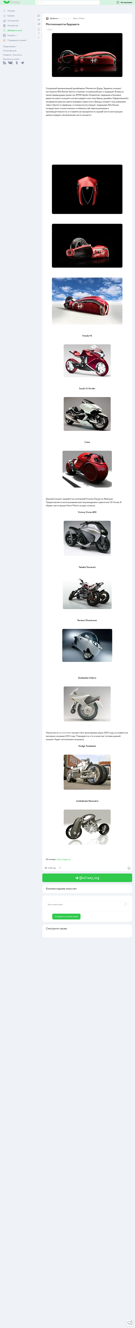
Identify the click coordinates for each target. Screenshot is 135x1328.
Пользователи (9, 50)
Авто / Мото (78, 18)
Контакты (17, 54)
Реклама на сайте (11, 59)
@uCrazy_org (87, 878)
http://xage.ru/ (64, 859)
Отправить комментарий (66, 916)
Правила (7, 54)
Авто (50, 30)
